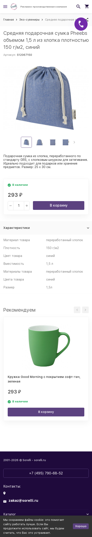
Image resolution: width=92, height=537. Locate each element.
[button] (74, 142)
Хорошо (81, 526)
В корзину (59, 205)
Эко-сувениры (29, 19)
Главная (8, 19)
